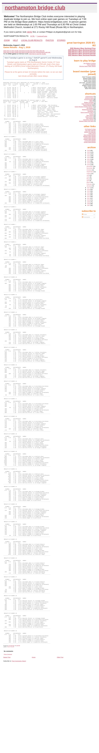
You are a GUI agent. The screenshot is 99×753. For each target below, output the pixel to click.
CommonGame (42, 36)
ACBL (32, 36)
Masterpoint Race (87, 109)
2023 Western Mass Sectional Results (82, 53)
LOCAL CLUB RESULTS (31, 40)
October (89, 170)
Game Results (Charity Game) (83, 106)
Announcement (88, 99)
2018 (88, 164)
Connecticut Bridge (90, 140)
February (89, 184)
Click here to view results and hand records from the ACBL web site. (24, 51)
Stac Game (89, 115)
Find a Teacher (91, 65)
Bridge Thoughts (89, 102)
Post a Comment (8, 741)
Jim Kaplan (90, 108)
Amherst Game (89, 98)
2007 (88, 205)
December (90, 166)
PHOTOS (50, 40)
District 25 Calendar (90, 132)
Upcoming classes (88, 119)
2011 (88, 198)
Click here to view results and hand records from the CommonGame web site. (27, 52)
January (89, 186)
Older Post (60, 744)
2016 (88, 189)
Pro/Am (91, 114)
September (90, 171)
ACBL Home (92, 133)
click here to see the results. (37, 54)
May (88, 179)
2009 (88, 202)
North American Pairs (87, 112)
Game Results (10, 733)
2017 (88, 187)
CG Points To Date (90, 129)
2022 (88, 157)
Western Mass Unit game (86, 121)
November (90, 168)
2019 (88, 163)
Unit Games (89, 118)
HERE (29, 32)
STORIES (61, 40)
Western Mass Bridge (89, 136)
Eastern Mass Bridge (90, 139)
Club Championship (87, 103)
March (89, 182)
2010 (88, 200)
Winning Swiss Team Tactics (87, 66)
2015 (88, 191)
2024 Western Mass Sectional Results (82, 52)
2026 (88, 150)
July (88, 175)
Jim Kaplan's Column (89, 63)
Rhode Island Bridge (90, 142)
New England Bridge (90, 135)
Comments (86, 217)
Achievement (89, 96)
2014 (88, 193)
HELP (15, 40)
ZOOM (7, 40)
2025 (88, 152)
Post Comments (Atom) (19, 747)
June (88, 177)
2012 (88, 196)
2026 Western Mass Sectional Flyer (83, 48)
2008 (88, 203)
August (89, 173)
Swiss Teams (89, 117)
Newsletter (91, 111)
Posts (84, 214)
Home (33, 744)
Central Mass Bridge (90, 138)
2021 (88, 159)
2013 (88, 194)
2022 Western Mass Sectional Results (82, 55)
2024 (88, 154)
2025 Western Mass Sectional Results (82, 50)
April (88, 180)
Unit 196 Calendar (90, 130)
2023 (88, 156)
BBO (91, 101)
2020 (88, 161)
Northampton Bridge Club (35, 7)
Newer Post (6, 744)
